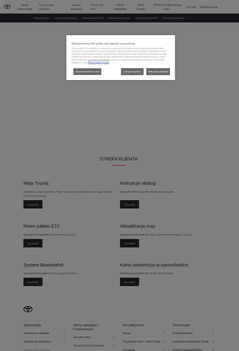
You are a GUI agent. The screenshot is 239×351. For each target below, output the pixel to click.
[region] (120, 57)
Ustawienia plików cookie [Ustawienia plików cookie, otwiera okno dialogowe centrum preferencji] (87, 71)
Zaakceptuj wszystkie (158, 71)
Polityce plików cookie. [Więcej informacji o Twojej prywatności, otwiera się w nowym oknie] (99, 62)
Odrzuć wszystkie (132, 71)
